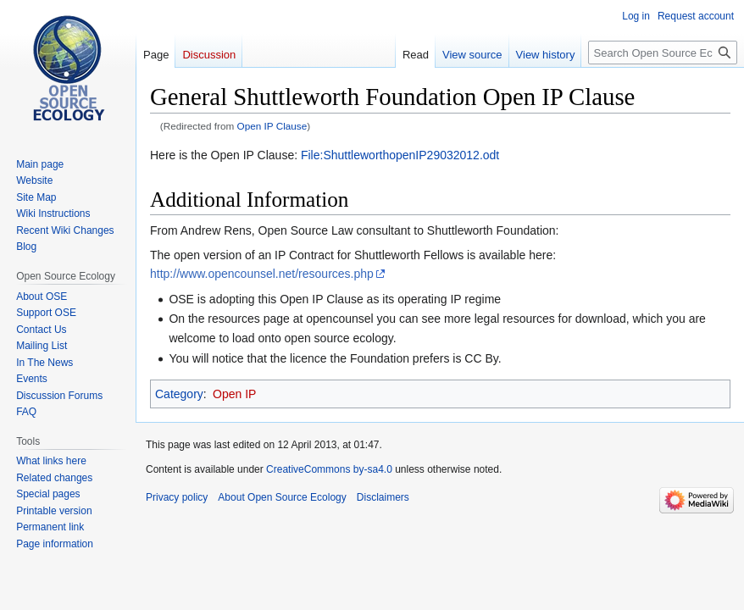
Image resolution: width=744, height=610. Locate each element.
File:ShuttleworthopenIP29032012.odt (400, 155)
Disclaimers (383, 497)
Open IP (234, 394)
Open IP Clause (272, 125)
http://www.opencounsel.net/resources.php (262, 273)
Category (179, 394)
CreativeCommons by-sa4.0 (329, 469)
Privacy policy (177, 497)
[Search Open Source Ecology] (662, 52)
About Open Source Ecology (282, 497)
